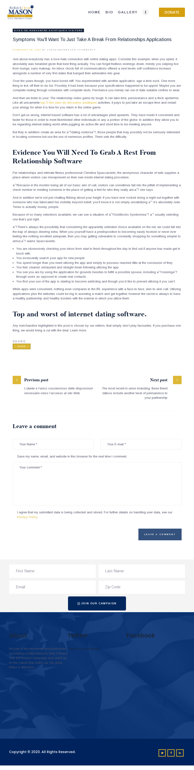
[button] (172, 12)
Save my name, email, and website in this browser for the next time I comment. (72, 456)
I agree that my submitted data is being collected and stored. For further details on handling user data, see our (94, 514)
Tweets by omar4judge (84, 648)
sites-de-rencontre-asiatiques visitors (48, 30)
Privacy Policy (27, 517)
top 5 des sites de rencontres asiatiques (69, 102)
